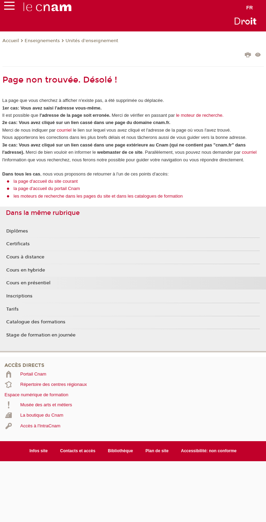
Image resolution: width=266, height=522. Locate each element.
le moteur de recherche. (199, 115)
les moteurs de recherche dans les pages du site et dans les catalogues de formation (98, 196)
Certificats (18, 244)
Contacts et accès (78, 450)
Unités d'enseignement (91, 41)
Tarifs (12, 309)
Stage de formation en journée (41, 335)
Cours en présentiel (28, 283)
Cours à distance (25, 257)
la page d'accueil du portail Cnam (47, 188)
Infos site (38, 450)
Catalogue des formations (35, 322)
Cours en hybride (25, 270)
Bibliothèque (120, 450)
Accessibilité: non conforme (209, 450)
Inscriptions (19, 296)
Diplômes (17, 231)
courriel (64, 130)
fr (249, 7)
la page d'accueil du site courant (46, 181)
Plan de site (157, 450)
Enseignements (42, 41)
